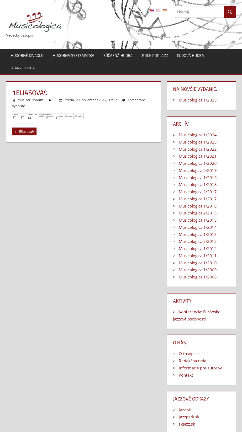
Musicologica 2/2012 (198, 241)
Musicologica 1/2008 (198, 277)
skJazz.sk (187, 424)
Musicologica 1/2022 (198, 149)
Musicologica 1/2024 (198, 135)
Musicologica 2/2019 (198, 170)
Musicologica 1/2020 (198, 163)
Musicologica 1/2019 (198, 177)
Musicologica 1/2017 (198, 199)
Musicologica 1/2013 (198, 234)
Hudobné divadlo (27, 55)
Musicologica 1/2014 (198, 227)
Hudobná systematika (73, 55)
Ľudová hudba (190, 55)
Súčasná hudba (118, 55)
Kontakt (186, 375)
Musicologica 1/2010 (198, 263)
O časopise (189, 353)
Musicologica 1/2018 (198, 184)
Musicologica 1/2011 (198, 255)
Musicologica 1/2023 (198, 142)
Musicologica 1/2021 (198, 156)
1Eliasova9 (25, 132)
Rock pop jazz (155, 55)
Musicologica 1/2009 (198, 269)
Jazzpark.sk (189, 417)
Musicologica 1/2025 (198, 100)
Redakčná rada (192, 360)
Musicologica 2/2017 (198, 191)
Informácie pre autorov (200, 368)
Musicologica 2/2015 (198, 213)
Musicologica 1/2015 (198, 220)
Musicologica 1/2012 (198, 248)
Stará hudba (23, 68)
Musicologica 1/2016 (198, 206)
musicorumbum (30, 100)
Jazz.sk (185, 409)
